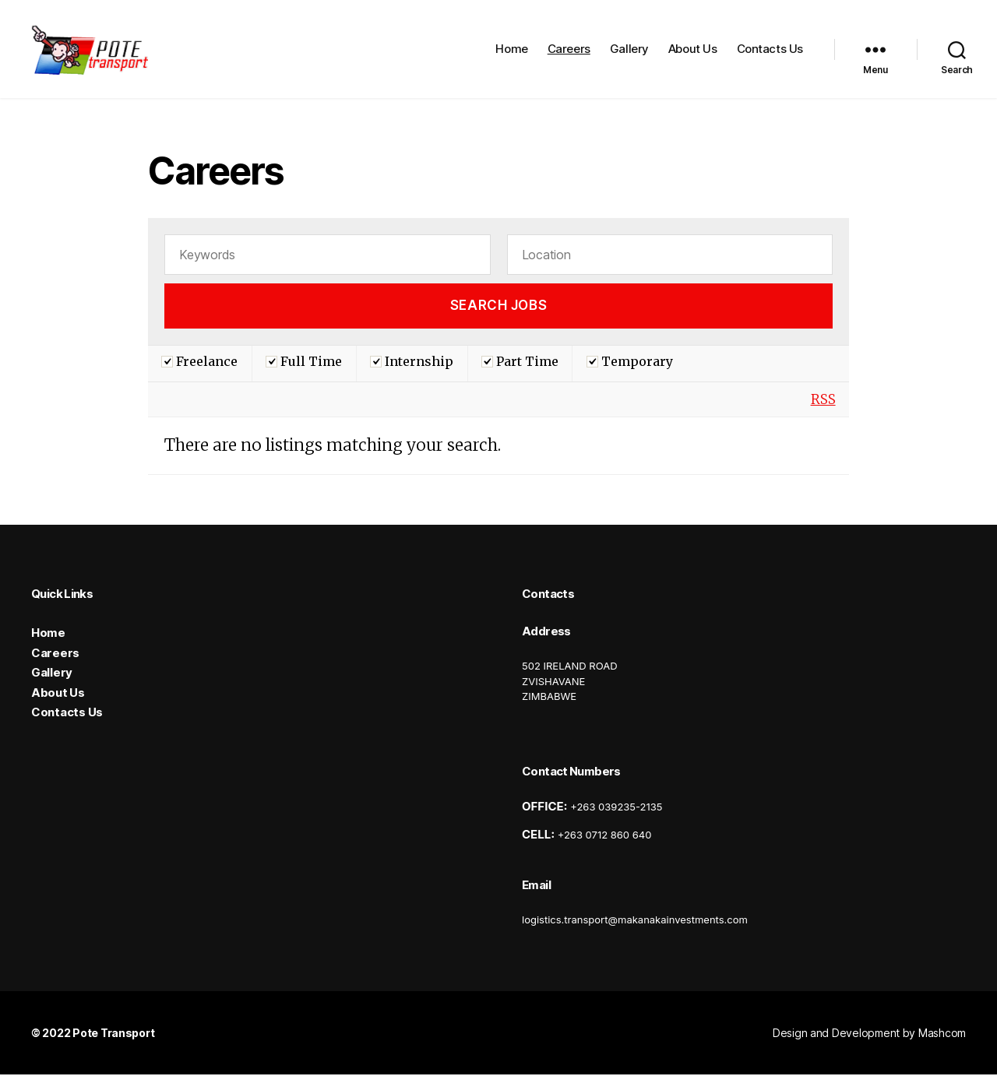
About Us (692, 57)
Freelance (199, 377)
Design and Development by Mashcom (869, 1048)
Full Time (304, 377)
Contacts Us (770, 57)
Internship (411, 377)
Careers (569, 57)
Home (511, 57)
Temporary (630, 377)
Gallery (629, 57)
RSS (823, 415)
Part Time (519, 377)
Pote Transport (113, 1048)
